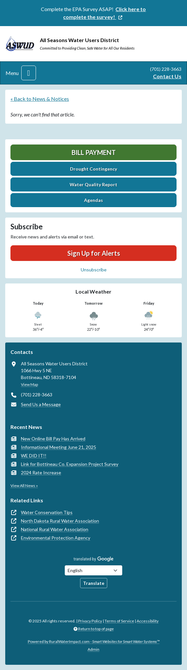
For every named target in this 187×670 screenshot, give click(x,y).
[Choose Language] (93, 570)
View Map (29, 384)
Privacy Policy (90, 620)
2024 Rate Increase (41, 472)
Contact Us (167, 76)
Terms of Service (119, 620)
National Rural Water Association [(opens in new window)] (54, 529)
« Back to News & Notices (39, 99)
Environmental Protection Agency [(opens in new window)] (55, 538)
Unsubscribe (94, 269)
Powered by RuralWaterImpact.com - (94, 641)
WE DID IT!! (33, 455)
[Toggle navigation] (28, 73)
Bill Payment (94, 152)
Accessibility (148, 620)
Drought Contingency (93, 169)
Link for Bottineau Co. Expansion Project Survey (69, 464)
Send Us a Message (41, 404)
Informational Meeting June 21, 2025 (58, 447)
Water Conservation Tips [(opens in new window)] (47, 512)
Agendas (93, 200)
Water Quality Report (93, 184)
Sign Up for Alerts (93, 253)
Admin (93, 649)
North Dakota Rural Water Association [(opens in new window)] (60, 521)
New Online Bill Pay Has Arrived (53, 438)
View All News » (24, 485)
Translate (93, 583)
